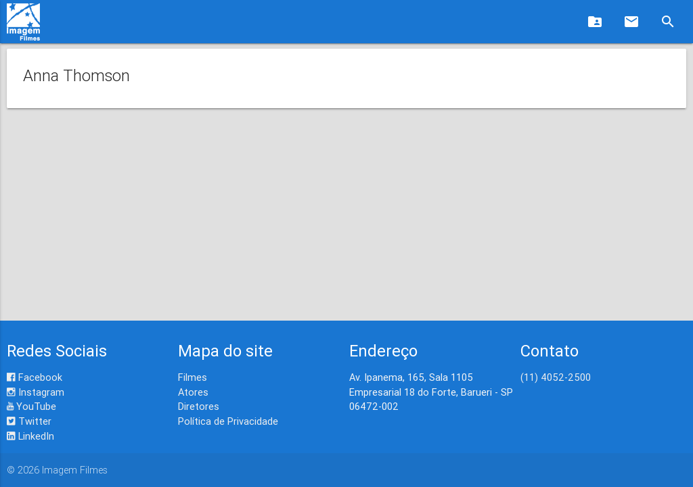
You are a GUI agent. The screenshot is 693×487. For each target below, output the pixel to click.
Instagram (35, 392)
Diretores (198, 406)
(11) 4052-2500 (555, 377)
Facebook (34, 377)
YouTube (31, 406)
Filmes (192, 377)
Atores (193, 392)
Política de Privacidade (228, 421)
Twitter (29, 421)
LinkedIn (30, 436)
